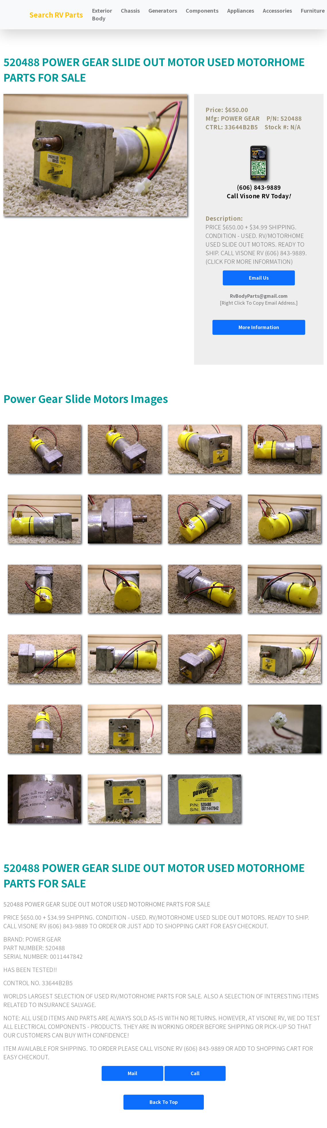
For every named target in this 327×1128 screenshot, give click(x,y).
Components (202, 10)
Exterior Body (102, 14)
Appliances (240, 10)
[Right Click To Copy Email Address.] (259, 299)
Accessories (277, 10)
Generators (162, 10)
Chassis (130, 10)
